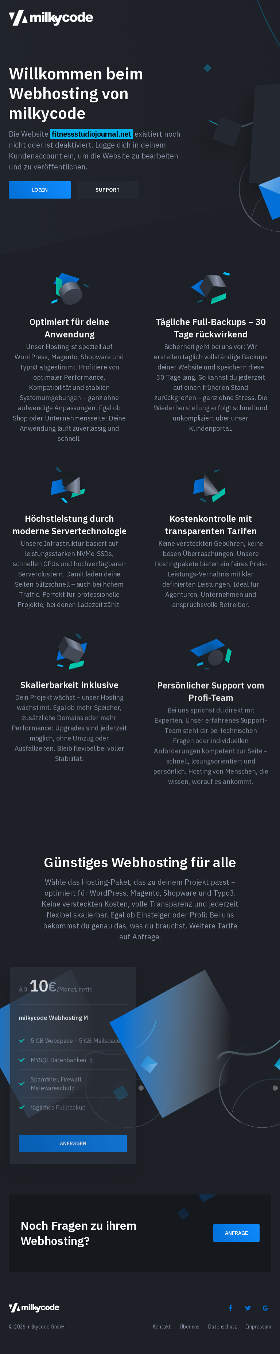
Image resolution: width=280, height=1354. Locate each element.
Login (40, 190)
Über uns (189, 1326)
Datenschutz (222, 1326)
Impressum (258, 1326)
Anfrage (236, 1233)
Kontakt (162, 1326)
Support (108, 190)
